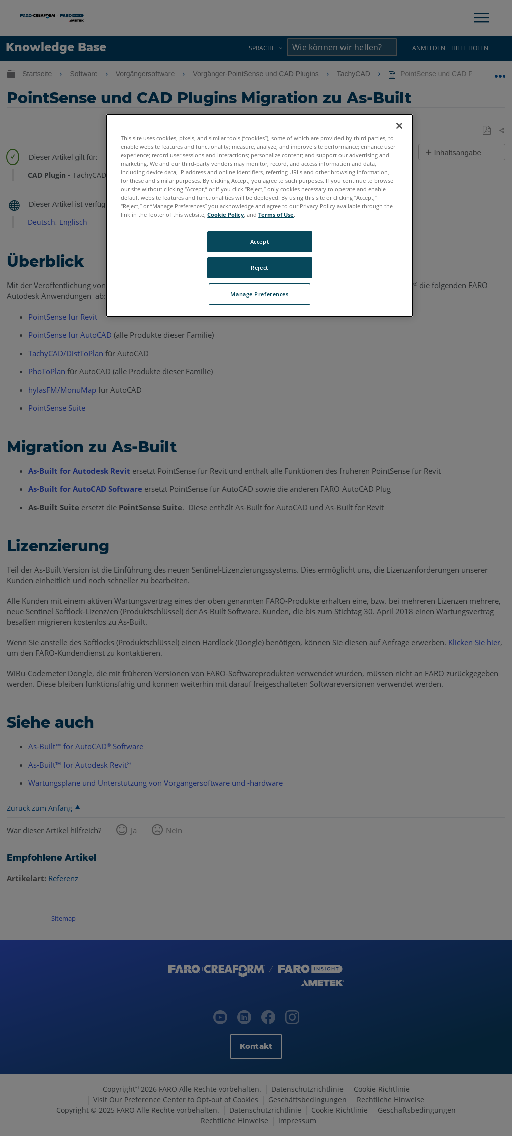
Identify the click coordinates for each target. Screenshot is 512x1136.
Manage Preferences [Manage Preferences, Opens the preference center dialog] (259, 294)
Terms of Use (276, 214)
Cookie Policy (225, 214)
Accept (259, 241)
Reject (259, 267)
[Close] (399, 126)
